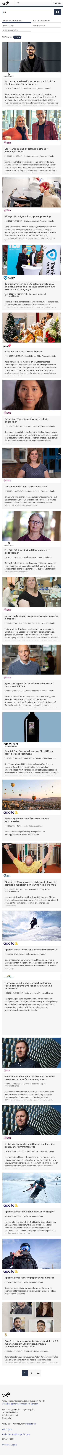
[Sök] (28, 12)
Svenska (5, 1445)
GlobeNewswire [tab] (39, 26)
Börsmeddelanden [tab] (41, 20)
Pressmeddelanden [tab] (12, 20)
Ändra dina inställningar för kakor (16, 1434)
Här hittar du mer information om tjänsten (20, 1404)
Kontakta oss (30, 1424)
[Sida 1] (25, 1373)
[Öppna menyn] (18, 3)
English (14, 1445)
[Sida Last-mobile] (38, 1373)
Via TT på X (7, 1429)
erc (17, 37)
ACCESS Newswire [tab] (10, 30)
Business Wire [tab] (8, 26)
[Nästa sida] (31, 1373)
